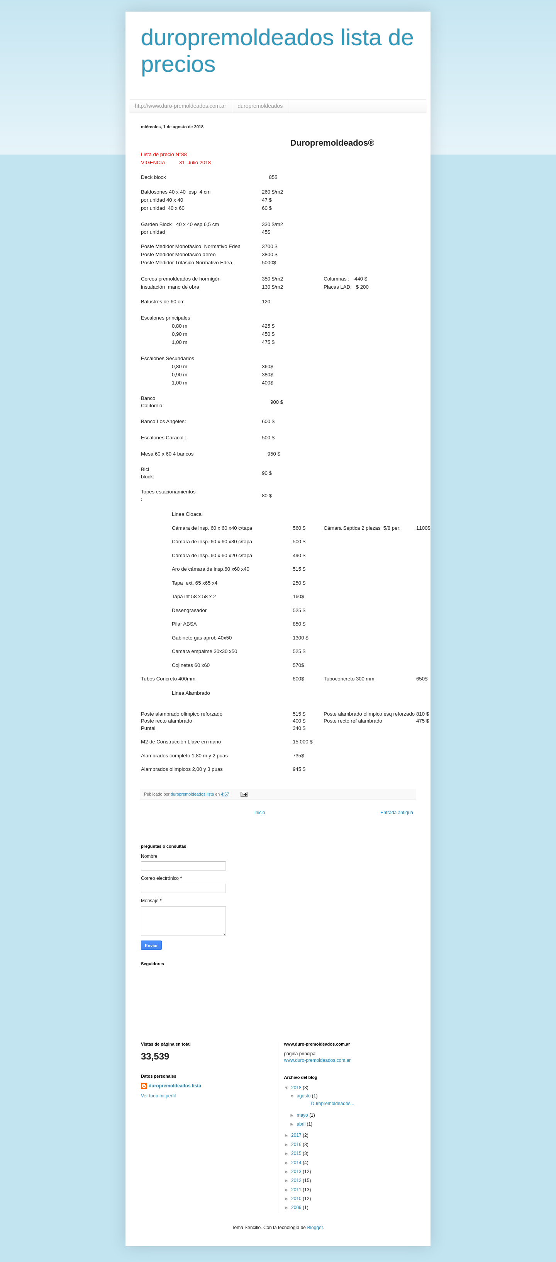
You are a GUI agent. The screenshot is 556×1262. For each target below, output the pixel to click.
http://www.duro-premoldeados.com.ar (180, 106)
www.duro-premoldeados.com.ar (317, 1060)
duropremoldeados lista (175, 1086)
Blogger (315, 1227)
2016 (297, 1144)
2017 (297, 1135)
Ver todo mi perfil (158, 1096)
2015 (297, 1153)
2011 (297, 1189)
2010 (297, 1198)
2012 (297, 1180)
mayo (303, 1115)
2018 (297, 1087)
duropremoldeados (260, 106)
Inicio (259, 812)
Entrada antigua (396, 812)
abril (302, 1124)
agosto (304, 1096)
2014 (297, 1162)
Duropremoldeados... (324, 1103)
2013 (297, 1171)
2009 (297, 1207)
